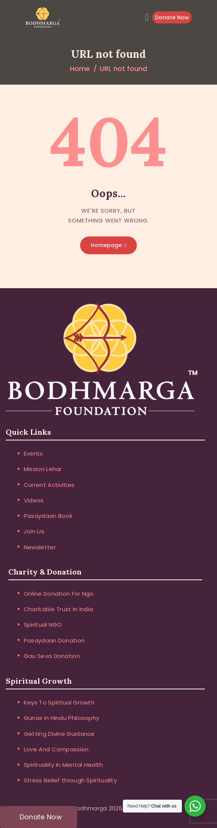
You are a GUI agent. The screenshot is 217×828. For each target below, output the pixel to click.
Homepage (106, 245)
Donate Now (172, 17)
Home (80, 69)
